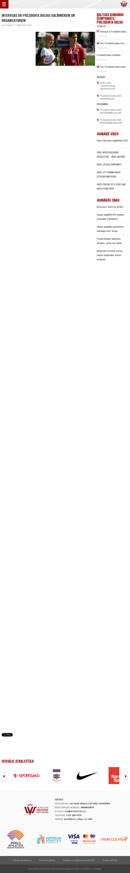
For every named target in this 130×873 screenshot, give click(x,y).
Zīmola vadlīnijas (109, 860)
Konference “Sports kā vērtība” (110, 206)
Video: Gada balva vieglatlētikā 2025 (112, 140)
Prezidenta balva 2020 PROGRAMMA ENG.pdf (111, 121)
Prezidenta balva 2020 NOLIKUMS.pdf (111, 97)
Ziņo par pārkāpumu (22, 860)
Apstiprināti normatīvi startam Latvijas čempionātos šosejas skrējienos (109, 255)
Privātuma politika (47, 860)
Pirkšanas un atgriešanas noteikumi (79, 860)
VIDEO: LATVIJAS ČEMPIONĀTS (109, 164)
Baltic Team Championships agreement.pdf (107, 85)
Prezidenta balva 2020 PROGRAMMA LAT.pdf (111, 111)
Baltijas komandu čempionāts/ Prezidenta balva (110, 18)
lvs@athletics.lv (75, 811)
